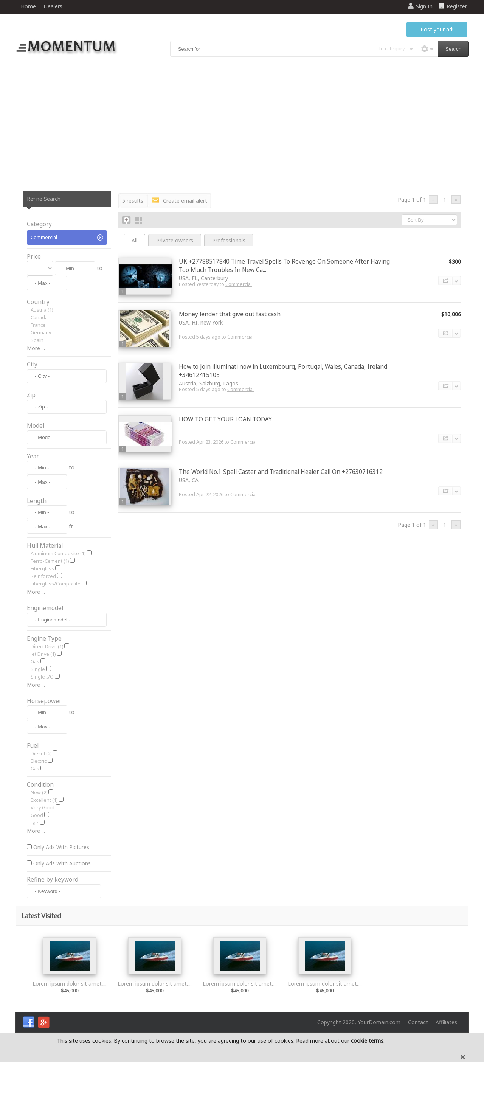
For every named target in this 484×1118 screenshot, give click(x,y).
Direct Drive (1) (47, 702)
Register (457, 6)
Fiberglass (42, 610)
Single (38, 725)
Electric (39, 817)
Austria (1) (42, 310)
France (38, 325)
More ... (36, 348)
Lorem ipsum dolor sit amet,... (70, 1039)
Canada (39, 317)
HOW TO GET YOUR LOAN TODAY (225, 419)
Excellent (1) (44, 856)
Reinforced (43, 618)
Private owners (174, 240)
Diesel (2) (41, 809)
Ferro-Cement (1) (50, 603)
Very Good (42, 863)
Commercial (238, 284)
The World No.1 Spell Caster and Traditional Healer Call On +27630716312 (281, 472)
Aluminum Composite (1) (58, 595)
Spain (37, 340)
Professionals (228, 240)
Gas (35, 717)
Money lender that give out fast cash (230, 314)
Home (28, 6)
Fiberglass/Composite (56, 626)
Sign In (424, 6)
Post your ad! (436, 29)
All (134, 240)
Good (37, 871)
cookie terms (367, 1096)
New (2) (39, 848)
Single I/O (42, 733)
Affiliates (446, 1078)
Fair (35, 879)
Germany (41, 332)
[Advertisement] (242, 125)
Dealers (52, 6)
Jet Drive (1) (43, 710)
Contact (418, 1078)
